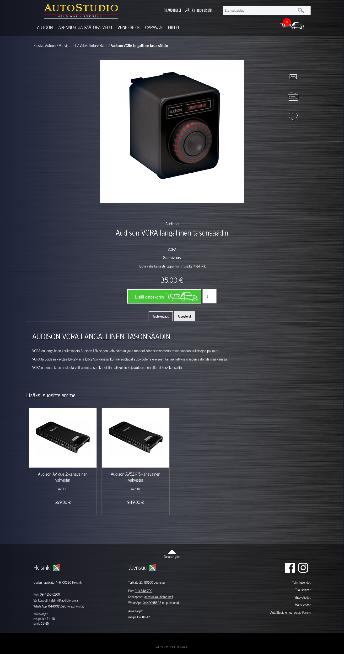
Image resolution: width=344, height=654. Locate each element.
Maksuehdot (302, 605)
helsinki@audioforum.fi (63, 600)
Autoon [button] (45, 27)
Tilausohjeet (303, 589)
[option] (116, 211)
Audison (172, 223)
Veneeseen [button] (129, 27)
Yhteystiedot (302, 597)
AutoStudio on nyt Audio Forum (290, 612)
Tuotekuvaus (160, 316)
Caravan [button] (154, 27)
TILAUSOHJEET (172, 10)
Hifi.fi (173, 27)
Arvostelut (184, 316)
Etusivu (38, 45)
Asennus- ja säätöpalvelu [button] (85, 27)
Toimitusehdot (301, 582)
